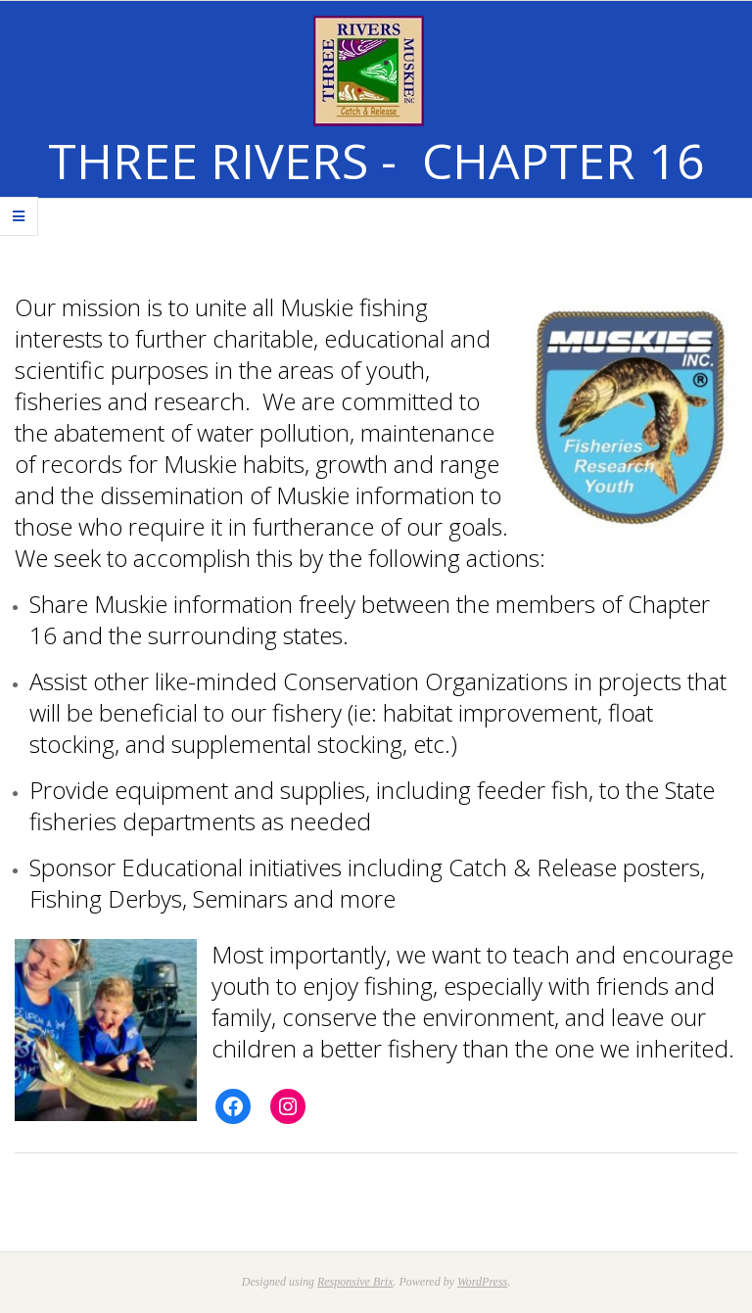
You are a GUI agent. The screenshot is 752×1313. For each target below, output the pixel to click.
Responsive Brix (355, 1282)
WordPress (482, 1282)
